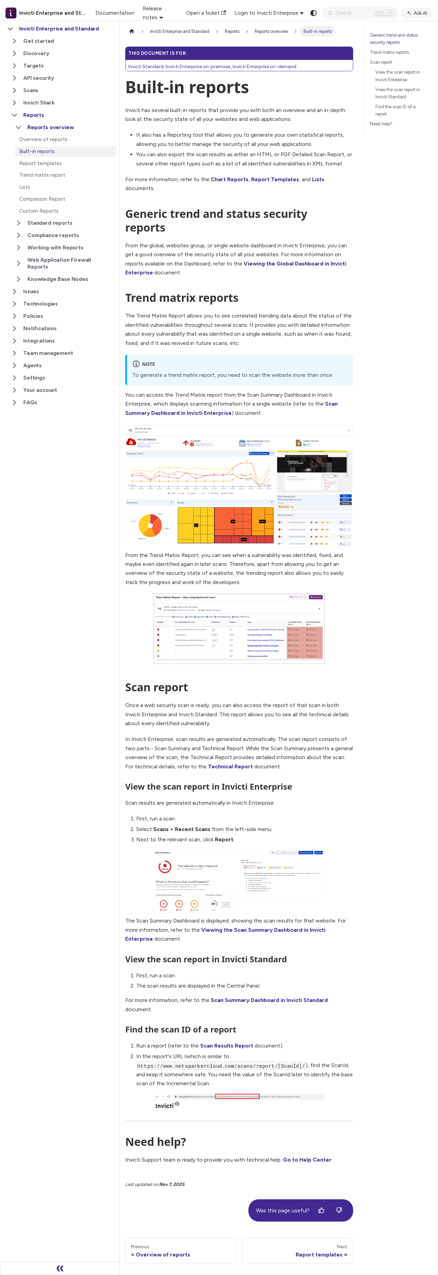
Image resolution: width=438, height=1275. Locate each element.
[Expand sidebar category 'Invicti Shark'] (14, 102)
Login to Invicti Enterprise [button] (266, 13)
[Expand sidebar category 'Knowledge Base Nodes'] (18, 279)
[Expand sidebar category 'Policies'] (14, 316)
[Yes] (321, 1210)
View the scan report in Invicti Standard (397, 93)
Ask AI (416, 13)
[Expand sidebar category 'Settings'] (14, 377)
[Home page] (131, 31)
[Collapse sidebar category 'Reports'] (14, 115)
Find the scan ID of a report (395, 110)
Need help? (381, 123)
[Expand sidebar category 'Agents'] (14, 365)
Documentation (114, 13)
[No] (339, 1210)
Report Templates (275, 179)
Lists (318, 179)
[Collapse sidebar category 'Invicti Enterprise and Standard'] (10, 28)
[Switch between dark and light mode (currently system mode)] (313, 13)
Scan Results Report (226, 1045)
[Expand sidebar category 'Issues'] (14, 291)
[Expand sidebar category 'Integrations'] (14, 340)
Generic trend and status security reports (394, 39)
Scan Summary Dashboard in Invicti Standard (269, 1000)
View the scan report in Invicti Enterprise (397, 76)
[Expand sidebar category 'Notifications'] (14, 328)
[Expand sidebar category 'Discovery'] (14, 53)
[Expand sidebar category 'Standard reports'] (18, 223)
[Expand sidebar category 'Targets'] (14, 65)
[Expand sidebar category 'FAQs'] (14, 402)
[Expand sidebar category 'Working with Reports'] (18, 247)
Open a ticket (206, 13)
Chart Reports (229, 179)
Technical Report (230, 766)
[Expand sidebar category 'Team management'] (14, 353)
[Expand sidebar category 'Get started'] (14, 41)
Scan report (381, 62)
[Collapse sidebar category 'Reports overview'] (18, 127)
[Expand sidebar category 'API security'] (14, 78)
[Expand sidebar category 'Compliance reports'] (18, 235)
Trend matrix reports (389, 52)
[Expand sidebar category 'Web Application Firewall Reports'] (18, 263)
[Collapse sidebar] (60, 1268)
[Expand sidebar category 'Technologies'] (14, 303)
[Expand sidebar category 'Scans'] (14, 90)
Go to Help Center (307, 1159)
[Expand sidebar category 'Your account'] (14, 390)
